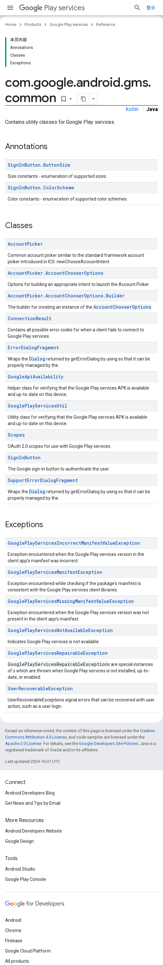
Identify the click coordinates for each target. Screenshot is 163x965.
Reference (105, 24)
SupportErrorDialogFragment (43, 480)
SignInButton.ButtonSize (39, 165)
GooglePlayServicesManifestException (55, 572)
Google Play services (69, 24)
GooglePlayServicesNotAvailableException (60, 630)
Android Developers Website (33, 831)
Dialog (37, 359)
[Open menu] (10, 7)
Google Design (19, 841)
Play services (52, 8)
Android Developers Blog (30, 792)
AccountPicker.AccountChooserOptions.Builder (66, 296)
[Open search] (137, 8)
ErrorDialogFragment (33, 347)
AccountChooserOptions (122, 307)
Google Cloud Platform (28, 950)
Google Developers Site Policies (108, 743)
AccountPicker (25, 244)
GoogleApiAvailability (35, 377)
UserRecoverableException (40, 688)
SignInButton (24, 458)
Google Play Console (25, 879)
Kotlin (132, 109)
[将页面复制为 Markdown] (83, 98)
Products (33, 24)
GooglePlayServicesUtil (37, 406)
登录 (150, 7)
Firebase (13, 940)
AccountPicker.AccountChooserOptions (55, 273)
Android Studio (20, 869)
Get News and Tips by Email (32, 803)
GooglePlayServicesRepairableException (58, 653)
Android (13, 920)
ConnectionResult (29, 318)
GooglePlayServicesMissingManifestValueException (71, 601)
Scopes (16, 435)
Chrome (13, 930)
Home (10, 24)
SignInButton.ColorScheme (41, 188)
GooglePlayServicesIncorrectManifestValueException (74, 543)
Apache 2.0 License (23, 743)
